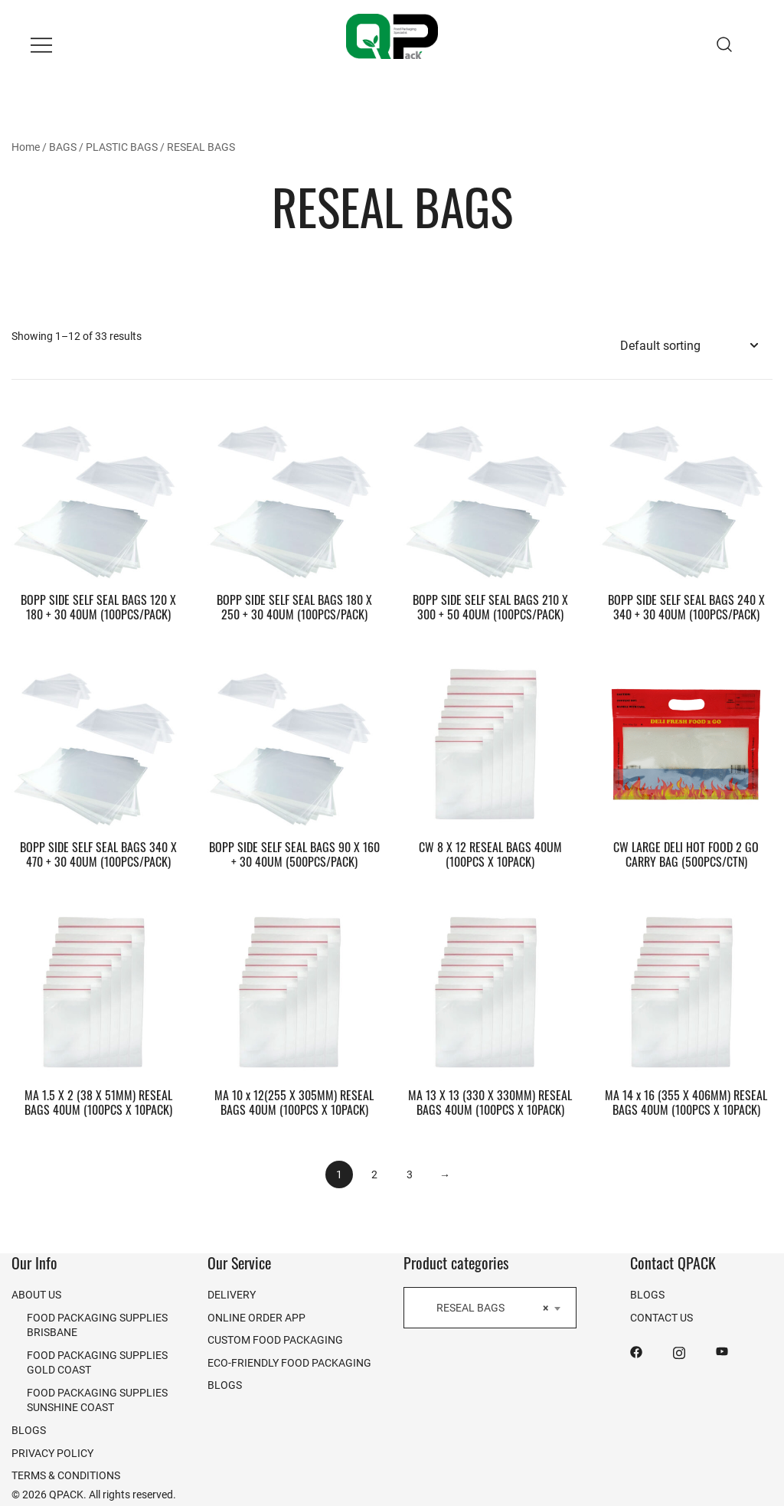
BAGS (63, 146)
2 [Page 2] (374, 1174)
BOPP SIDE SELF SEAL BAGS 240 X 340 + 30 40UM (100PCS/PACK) (686, 606)
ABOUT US (36, 1294)
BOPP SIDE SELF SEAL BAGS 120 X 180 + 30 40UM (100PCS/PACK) (98, 606)
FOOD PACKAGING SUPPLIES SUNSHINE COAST (97, 1400)
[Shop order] (689, 346)
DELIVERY (231, 1294)
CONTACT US (661, 1317)
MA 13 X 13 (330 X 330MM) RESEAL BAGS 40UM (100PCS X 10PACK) (490, 1102)
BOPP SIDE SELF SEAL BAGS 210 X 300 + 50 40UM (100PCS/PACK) (490, 606)
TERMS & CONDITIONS (65, 1475)
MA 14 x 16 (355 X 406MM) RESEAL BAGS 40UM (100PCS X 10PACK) (686, 1102)
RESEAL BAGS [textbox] (485, 1307)
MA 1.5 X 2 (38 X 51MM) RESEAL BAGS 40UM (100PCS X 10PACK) (98, 1102)
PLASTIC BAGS (122, 146)
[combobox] (490, 1307)
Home (25, 146)
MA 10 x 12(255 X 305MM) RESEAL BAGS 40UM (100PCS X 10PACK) (294, 1102)
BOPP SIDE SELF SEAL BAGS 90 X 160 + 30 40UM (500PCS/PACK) (294, 854)
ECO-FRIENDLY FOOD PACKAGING (289, 1362)
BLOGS (28, 1430)
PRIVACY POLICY (52, 1453)
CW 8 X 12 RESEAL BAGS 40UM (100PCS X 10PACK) (490, 854)
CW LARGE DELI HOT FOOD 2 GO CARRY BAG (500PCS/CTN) (686, 854)
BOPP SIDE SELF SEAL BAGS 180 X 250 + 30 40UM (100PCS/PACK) (294, 606)
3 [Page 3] (410, 1174)
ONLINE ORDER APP (256, 1317)
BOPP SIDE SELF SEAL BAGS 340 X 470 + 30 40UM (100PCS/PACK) (98, 854)
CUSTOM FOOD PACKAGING (275, 1339)
